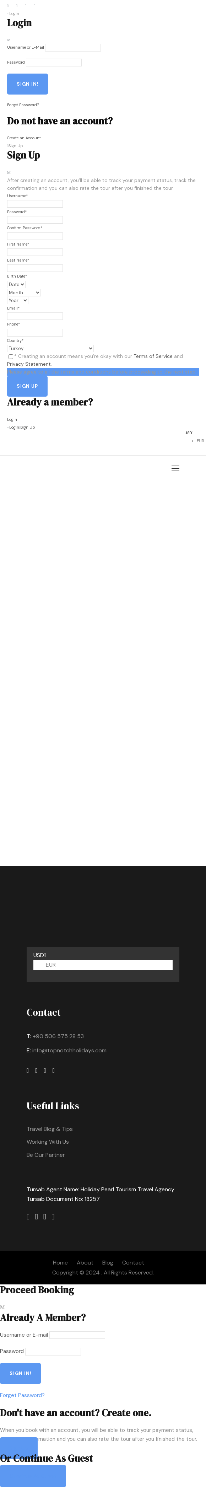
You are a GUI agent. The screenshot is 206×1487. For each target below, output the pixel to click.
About (85, 1262)
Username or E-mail (24, 1334)
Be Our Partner (46, 1155)
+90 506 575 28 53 (58, 1036)
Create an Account (24, 137)
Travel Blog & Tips (50, 1129)
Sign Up (19, 1448)
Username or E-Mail (25, 47)
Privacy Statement (29, 364)
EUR (200, 440)
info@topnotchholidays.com (69, 1050)
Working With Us (48, 1141)
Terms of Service (153, 356)
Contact (133, 1262)
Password (16, 62)
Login (12, 419)
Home (60, 1262)
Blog (107, 1262)
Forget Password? (23, 104)
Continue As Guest (33, 1476)
